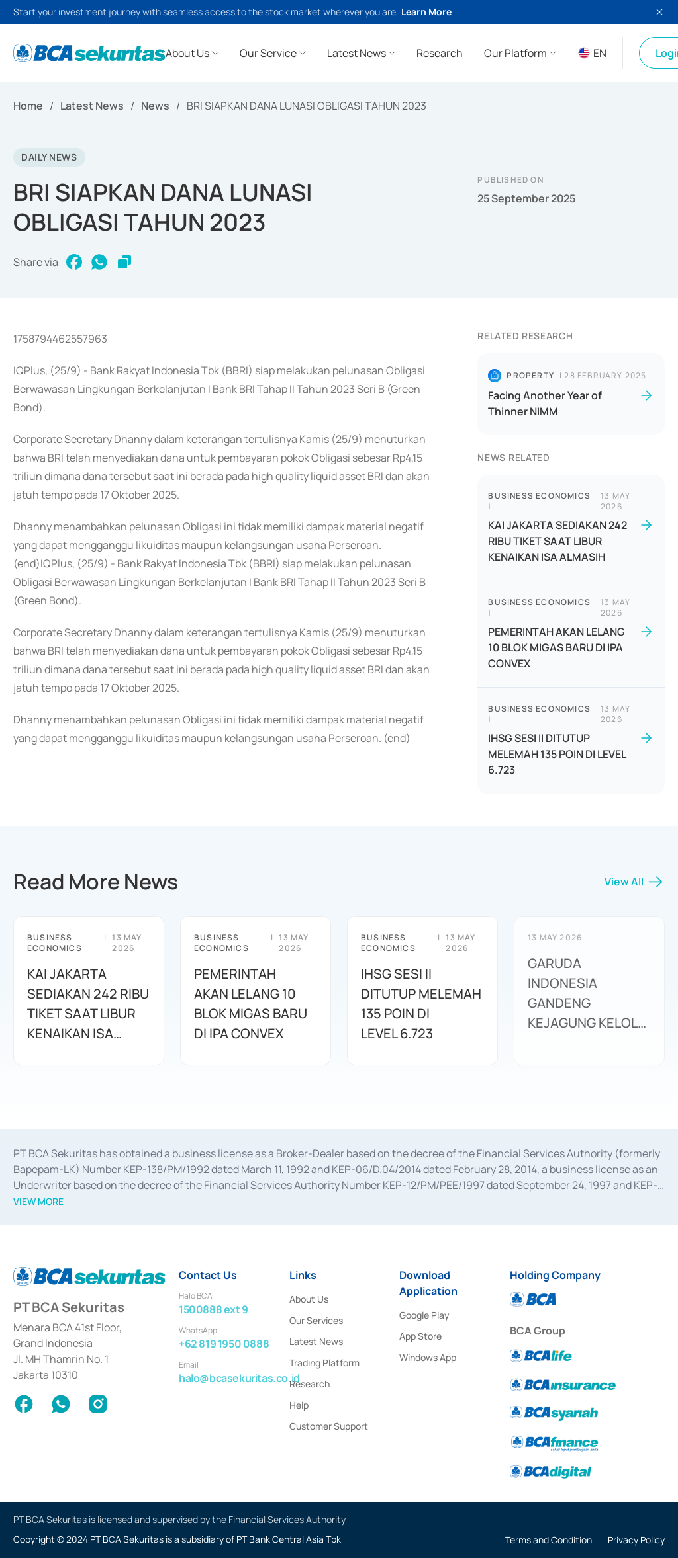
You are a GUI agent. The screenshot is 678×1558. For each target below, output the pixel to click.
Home (28, 106)
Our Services (316, 1320)
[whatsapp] (99, 262)
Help (299, 1405)
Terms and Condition (548, 1540)
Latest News (92, 106)
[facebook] (74, 262)
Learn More (426, 11)
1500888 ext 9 (213, 1309)
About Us (308, 1299)
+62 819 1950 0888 (224, 1343)
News (155, 106)
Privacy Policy (636, 1540)
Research (309, 1383)
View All (635, 886)
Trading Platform (324, 1362)
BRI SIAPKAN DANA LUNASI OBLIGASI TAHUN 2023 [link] (306, 106)
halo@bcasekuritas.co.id (239, 1378)
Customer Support (328, 1426)
